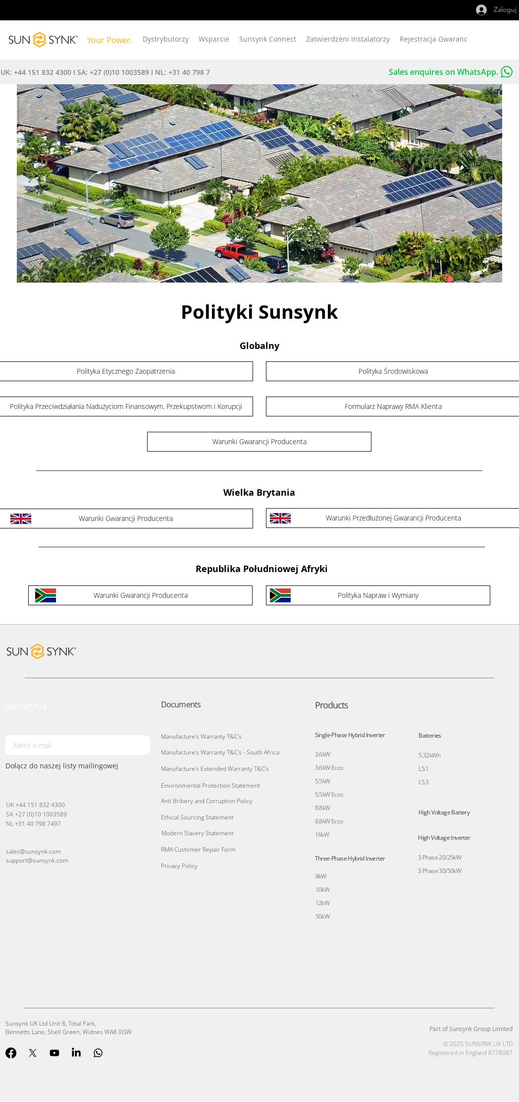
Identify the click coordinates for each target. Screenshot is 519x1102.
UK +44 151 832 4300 (35, 805)
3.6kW (322, 754)
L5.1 (423, 768)
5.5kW (322, 781)
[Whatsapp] (98, 1052)
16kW (322, 834)
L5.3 (423, 782)
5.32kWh (429, 755)
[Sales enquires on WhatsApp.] (393, 72)
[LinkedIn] (76, 1052)
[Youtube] (54, 1052)
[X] (32, 1052)
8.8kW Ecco (329, 821)
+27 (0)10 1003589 (41, 814)
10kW (322, 889)
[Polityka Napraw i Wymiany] (378, 595)
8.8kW (322, 808)
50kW (322, 916)
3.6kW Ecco (329, 767)
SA (10, 814)
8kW (320, 876)
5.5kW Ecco (329, 794)
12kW (322, 903)
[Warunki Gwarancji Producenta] (259, 442)
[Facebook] (10, 1052)
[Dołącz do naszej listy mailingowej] (77, 765)
